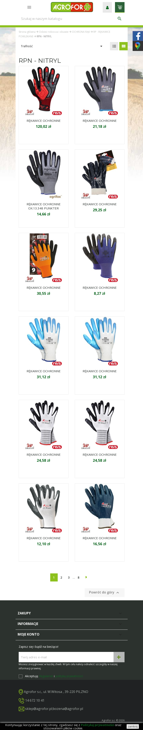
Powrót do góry (104, 592)
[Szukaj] (72, 18)
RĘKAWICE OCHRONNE (44, 120)
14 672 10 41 (34, 700)
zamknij (133, 726)
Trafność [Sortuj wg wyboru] (62, 46)
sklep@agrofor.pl (38, 708)
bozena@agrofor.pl (68, 708)
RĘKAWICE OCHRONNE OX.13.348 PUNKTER (44, 206)
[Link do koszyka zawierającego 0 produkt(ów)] (120, 7)
